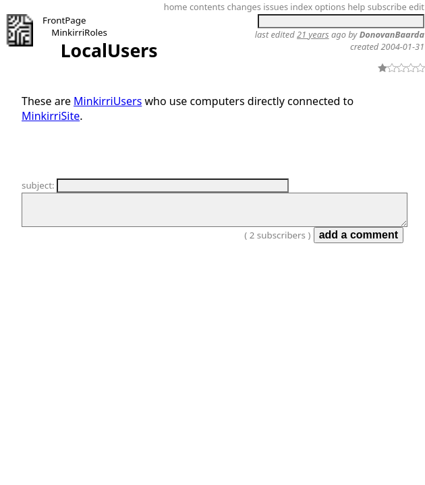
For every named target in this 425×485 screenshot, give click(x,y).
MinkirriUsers (108, 101)
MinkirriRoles (79, 32)
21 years (313, 34)
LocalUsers (109, 50)
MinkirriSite (51, 115)
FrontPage (64, 20)
